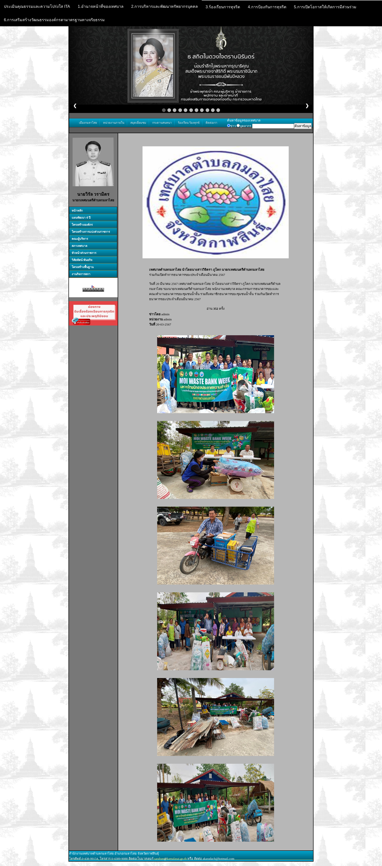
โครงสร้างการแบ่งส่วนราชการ (91, 231)
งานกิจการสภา (81, 274)
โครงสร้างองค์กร (82, 224)
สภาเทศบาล (79, 246)
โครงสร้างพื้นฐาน (83, 267)
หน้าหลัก (77, 210)
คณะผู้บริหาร (80, 239)
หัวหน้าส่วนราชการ (84, 253)
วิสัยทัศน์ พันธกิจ (82, 260)
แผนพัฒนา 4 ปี (81, 217)
